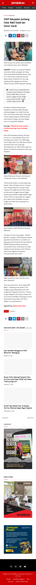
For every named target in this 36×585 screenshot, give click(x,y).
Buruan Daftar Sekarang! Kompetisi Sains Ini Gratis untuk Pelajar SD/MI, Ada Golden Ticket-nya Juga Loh (18, 379)
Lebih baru (5, 418)
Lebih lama (30, 418)
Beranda (6, 15)
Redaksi (9, 579)
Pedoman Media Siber (22, 581)
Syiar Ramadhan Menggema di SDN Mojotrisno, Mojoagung (15, 352)
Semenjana (19, 8)
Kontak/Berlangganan (19, 579)
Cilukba (4, 8)
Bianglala (10, 8)
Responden (27, 8)
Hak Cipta (10, 581)
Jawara (34, 8)
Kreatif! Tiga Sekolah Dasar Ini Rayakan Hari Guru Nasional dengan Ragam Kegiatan (18, 407)
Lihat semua (29, 328)
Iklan (28, 579)
